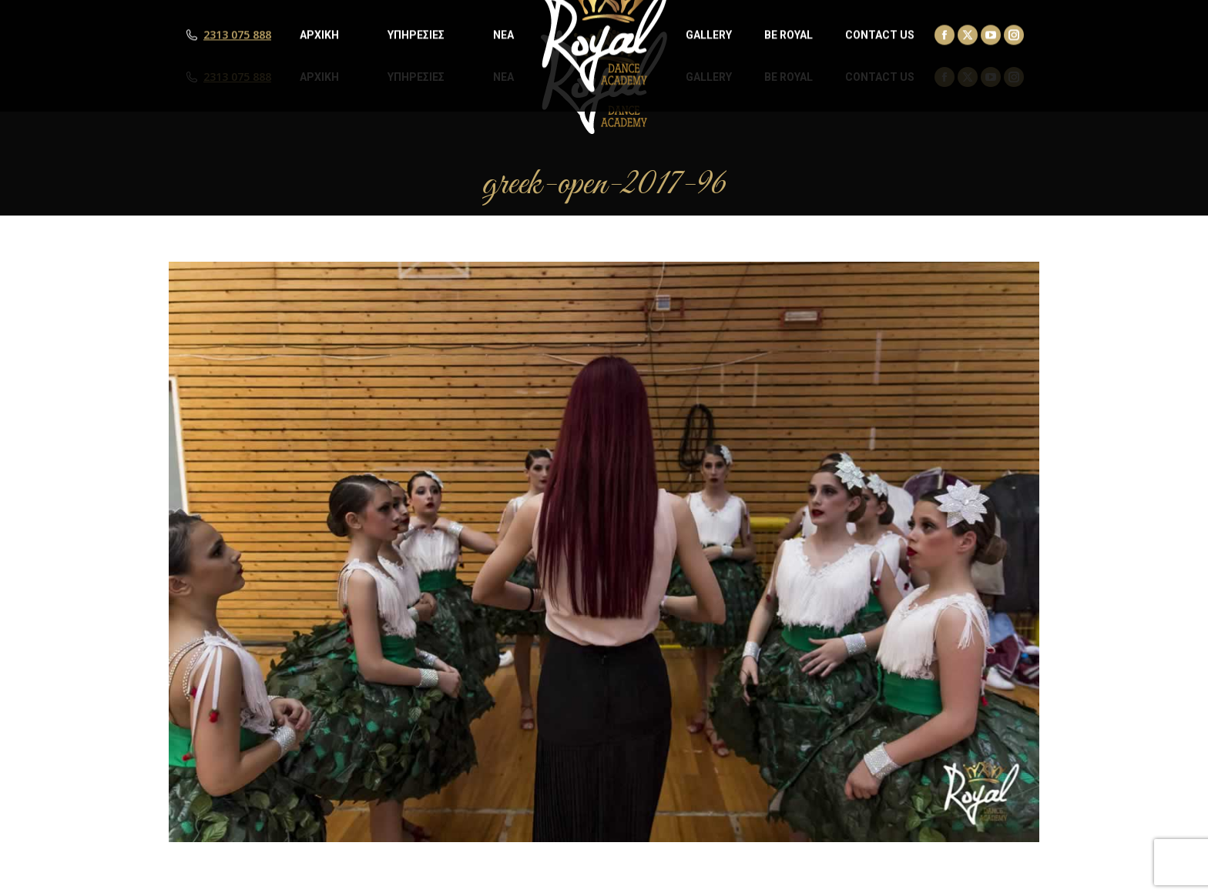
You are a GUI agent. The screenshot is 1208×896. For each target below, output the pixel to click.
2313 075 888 (237, 77)
